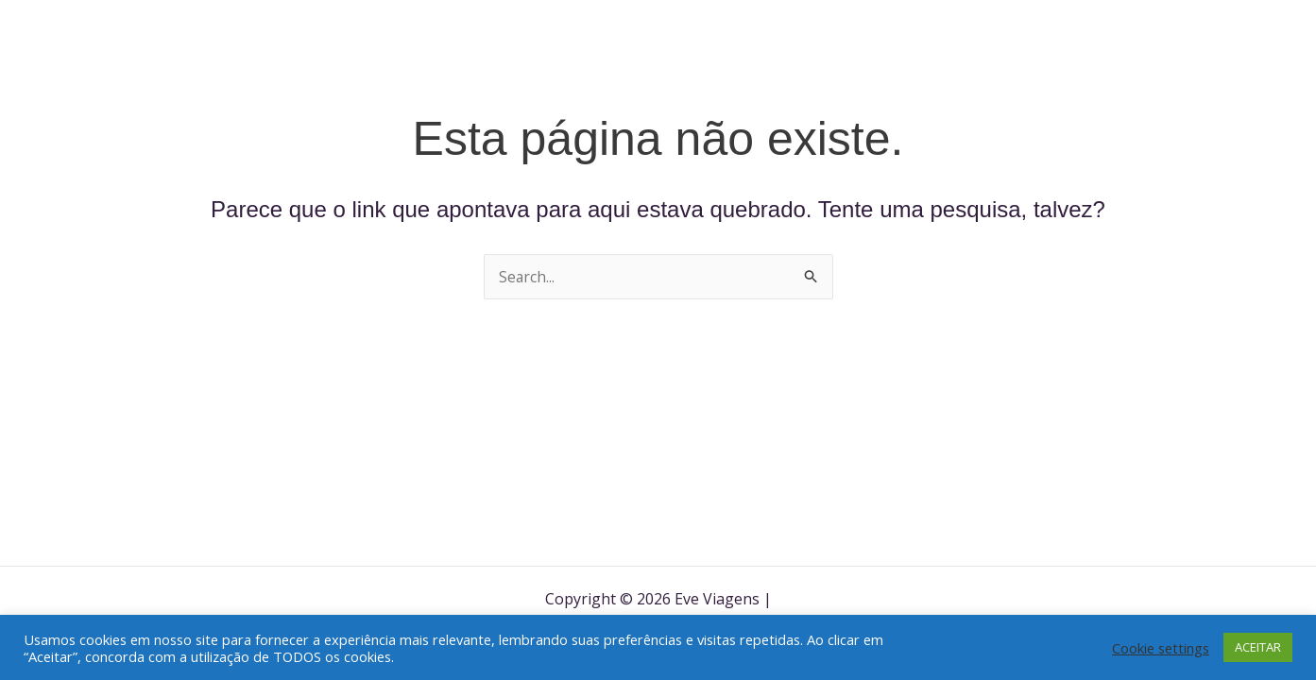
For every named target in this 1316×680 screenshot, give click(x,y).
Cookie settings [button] (1160, 647)
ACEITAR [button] (1258, 646)
